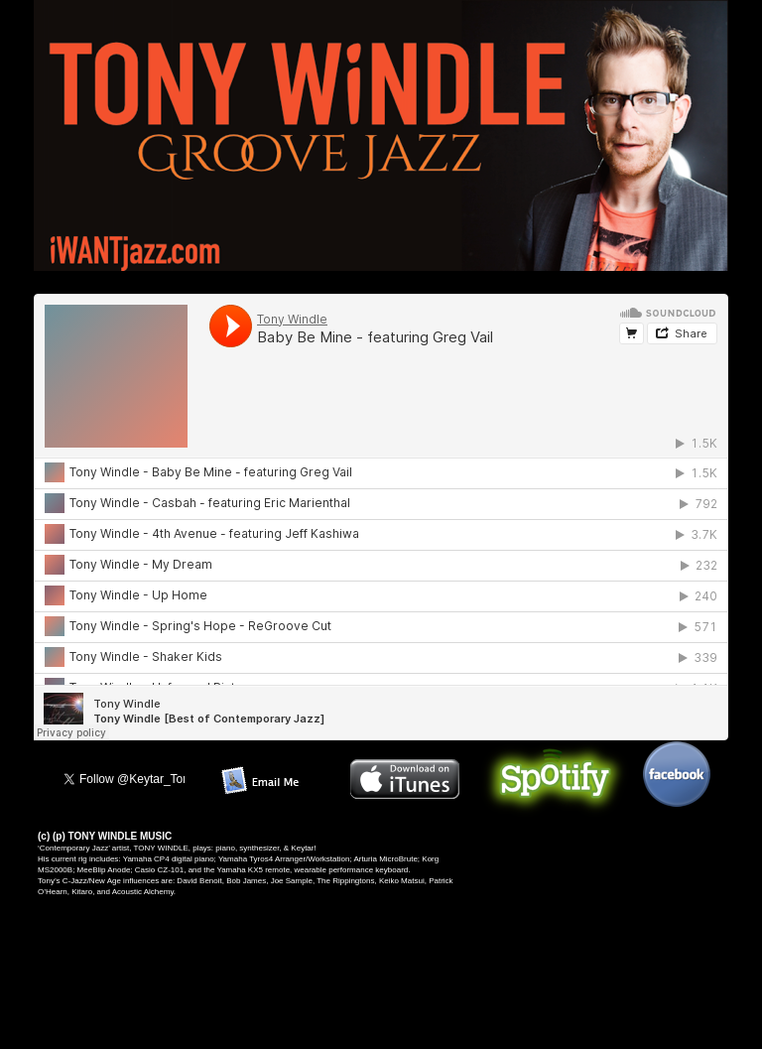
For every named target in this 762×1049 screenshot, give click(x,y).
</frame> (381, 524)
